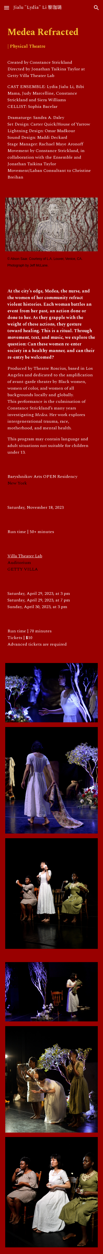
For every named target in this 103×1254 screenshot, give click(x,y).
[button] (6, 7)
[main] (51, 38)
